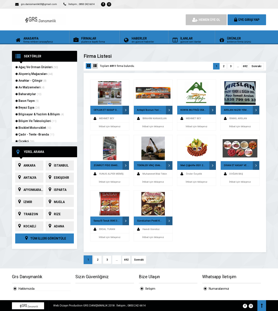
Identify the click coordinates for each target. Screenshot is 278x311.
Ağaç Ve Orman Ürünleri (36, 67)
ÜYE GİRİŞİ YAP (247, 19)
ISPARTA (56, 190)
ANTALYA (25, 178)
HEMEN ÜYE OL (206, 19)
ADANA (55, 226)
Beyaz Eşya (27, 107)
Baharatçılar (28, 94)
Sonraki (256, 66)
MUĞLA (55, 202)
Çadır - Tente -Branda (34, 134)
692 (245, 66)
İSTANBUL (57, 165)
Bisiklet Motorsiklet (33, 127)
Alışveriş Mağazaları (34, 74)
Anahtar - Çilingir (30, 80)
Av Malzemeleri (30, 87)
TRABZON (26, 214)
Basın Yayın (27, 101)
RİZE (53, 214)
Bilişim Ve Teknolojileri (35, 121)
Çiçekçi (24, 141)
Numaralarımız (219, 288)
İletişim (150, 288)
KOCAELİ (25, 226)
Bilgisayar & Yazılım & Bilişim (39, 114)
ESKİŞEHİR (57, 178)
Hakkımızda (26, 288)
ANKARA (25, 165)
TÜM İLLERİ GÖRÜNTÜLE (44, 238)
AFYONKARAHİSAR (29, 190)
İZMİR (23, 202)
